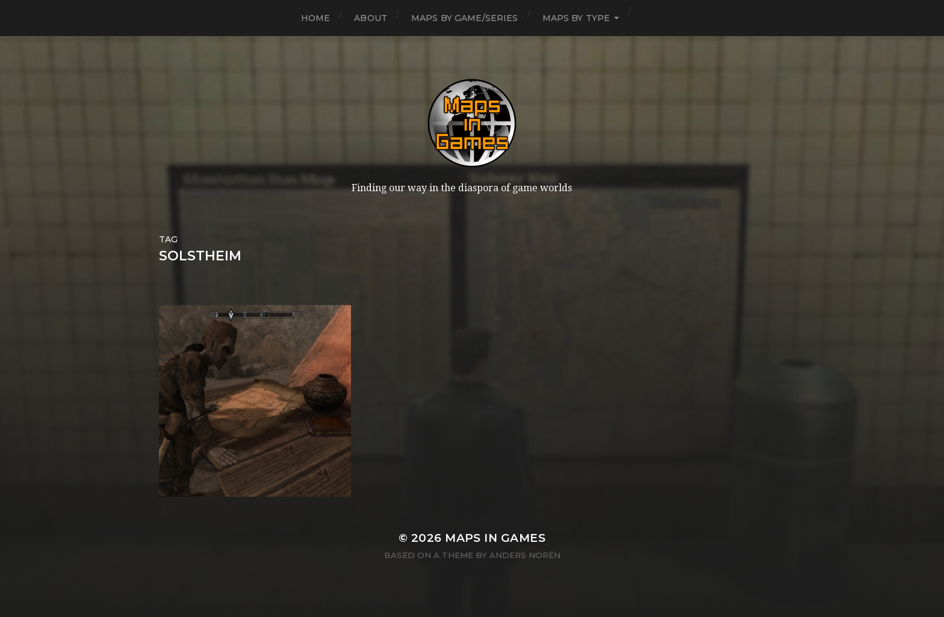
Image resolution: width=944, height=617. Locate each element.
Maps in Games (495, 538)
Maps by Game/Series (464, 18)
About (370, 18)
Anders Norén (524, 555)
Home (316, 18)
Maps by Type (576, 18)
